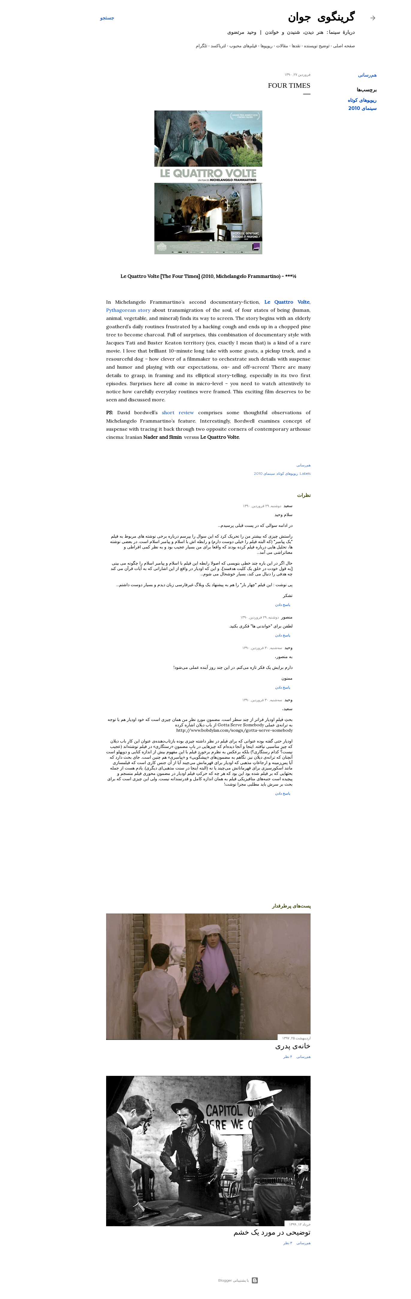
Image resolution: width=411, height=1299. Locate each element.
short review (145, 412)
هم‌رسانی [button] (334, 75)
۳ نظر (255, 1243)
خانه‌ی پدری (260, 1046)
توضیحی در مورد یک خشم (239, 1232)
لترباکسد (185, 46)
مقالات (249, 46)
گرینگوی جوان (288, 18)
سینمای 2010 (330, 108)
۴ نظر (255, 1056)
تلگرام (168, 46)
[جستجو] (74, 18)
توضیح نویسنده (284, 46)
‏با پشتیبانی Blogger (206, 1280)
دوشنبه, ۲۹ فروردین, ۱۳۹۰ (229, 505)
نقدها (263, 46)
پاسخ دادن (250, 604)
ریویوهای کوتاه (329, 100)
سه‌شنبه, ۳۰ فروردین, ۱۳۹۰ (229, 647)
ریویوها (234, 46)
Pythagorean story (95, 310)
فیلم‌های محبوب (210, 46)
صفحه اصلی (311, 46)
